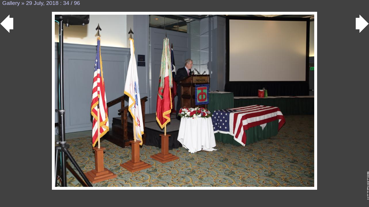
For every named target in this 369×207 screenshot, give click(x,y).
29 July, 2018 (42, 3)
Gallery (11, 3)
